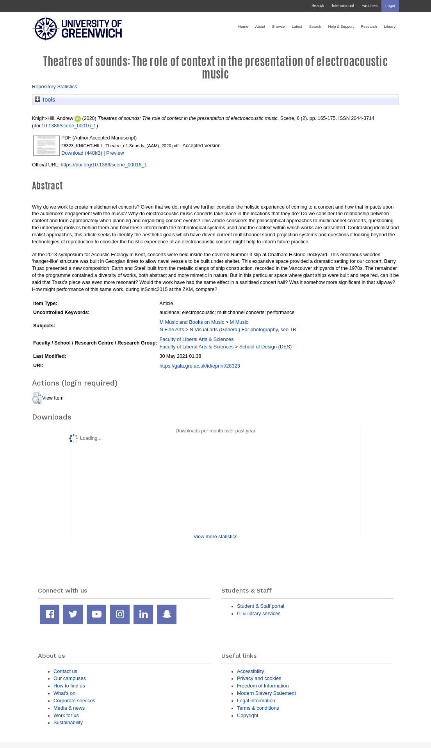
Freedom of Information (263, 686)
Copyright (247, 715)
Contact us (65, 671)
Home (243, 26)
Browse (278, 26)
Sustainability (68, 722)
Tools (45, 99)
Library (389, 26)
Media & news (69, 708)
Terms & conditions (258, 708)
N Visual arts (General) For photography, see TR (243, 329)
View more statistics (215, 536)
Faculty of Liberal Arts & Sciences (196, 339)
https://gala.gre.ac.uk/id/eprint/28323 (199, 366)
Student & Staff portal (260, 606)
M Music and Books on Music (191, 322)
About (260, 26)
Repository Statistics (54, 86)
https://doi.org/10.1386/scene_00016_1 (104, 165)
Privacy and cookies (259, 678)
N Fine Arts (171, 329)
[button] (36, 398)
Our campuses (69, 678)
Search (318, 6)
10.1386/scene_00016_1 (68, 126)
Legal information (256, 700)
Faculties (370, 6)
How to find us (69, 686)
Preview (115, 153)
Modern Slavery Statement (266, 693)
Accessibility (250, 671)
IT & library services (259, 613)
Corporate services (74, 700)
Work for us (66, 715)
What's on (64, 693)
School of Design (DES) (265, 347)
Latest (297, 26)
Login (390, 6)
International (343, 6)
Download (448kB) (81, 153)
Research (369, 26)
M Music (239, 322)
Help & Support (341, 26)
